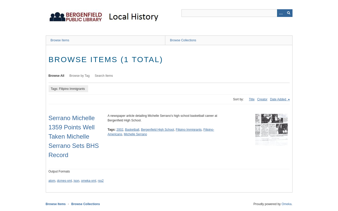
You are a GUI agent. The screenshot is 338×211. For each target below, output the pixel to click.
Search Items (104, 76)
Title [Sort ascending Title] (251, 99)
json (76, 181)
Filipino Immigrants (189, 129)
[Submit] (289, 13)
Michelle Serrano (135, 134)
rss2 (101, 181)
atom (52, 181)
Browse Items (60, 40)
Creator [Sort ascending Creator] (262, 99)
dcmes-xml (64, 181)
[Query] (237, 13)
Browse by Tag (79, 76)
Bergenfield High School (157, 129)
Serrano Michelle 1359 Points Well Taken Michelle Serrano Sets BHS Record (74, 136)
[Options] (281, 13)
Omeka (286, 204)
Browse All (57, 76)
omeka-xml (88, 181)
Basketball (132, 129)
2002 (119, 129)
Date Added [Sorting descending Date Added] (278, 99)
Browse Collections (183, 40)
